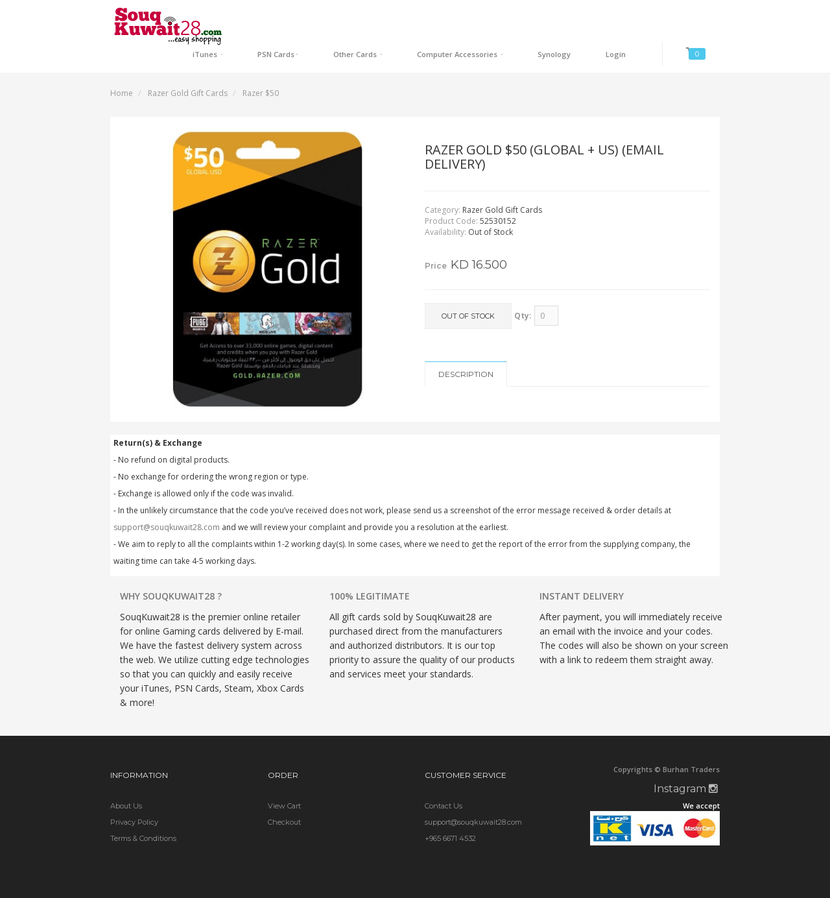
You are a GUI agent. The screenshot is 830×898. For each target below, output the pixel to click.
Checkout (284, 794)
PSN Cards (345, 16)
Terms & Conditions (143, 811)
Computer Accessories (500, 16)
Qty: (523, 288)
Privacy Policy (134, 794)
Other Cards (411, 16)
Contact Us (443, 778)
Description (465, 347)
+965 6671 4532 (450, 811)
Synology (581, 16)
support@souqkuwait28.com (166, 499)
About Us (126, 778)
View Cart (284, 778)
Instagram (686, 762)
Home (121, 65)
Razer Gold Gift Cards (188, 65)
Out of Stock (468, 289)
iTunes (290, 16)
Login (628, 16)
